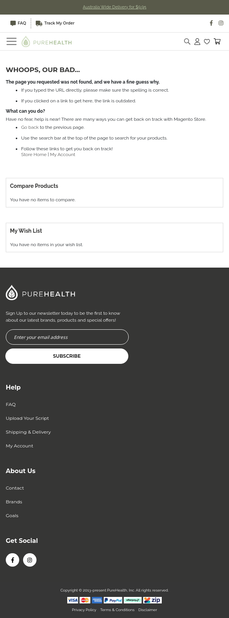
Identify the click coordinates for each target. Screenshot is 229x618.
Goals (12, 515)
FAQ (18, 23)
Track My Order (55, 23)
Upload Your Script (27, 418)
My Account (62, 154)
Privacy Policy (84, 610)
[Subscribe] (66, 356)
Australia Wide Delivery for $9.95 (114, 7)
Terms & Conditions (117, 610)
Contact (15, 488)
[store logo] (46, 41)
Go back (30, 127)
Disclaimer (147, 610)
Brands (14, 502)
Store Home (33, 154)
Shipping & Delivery (28, 432)
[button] (207, 41)
